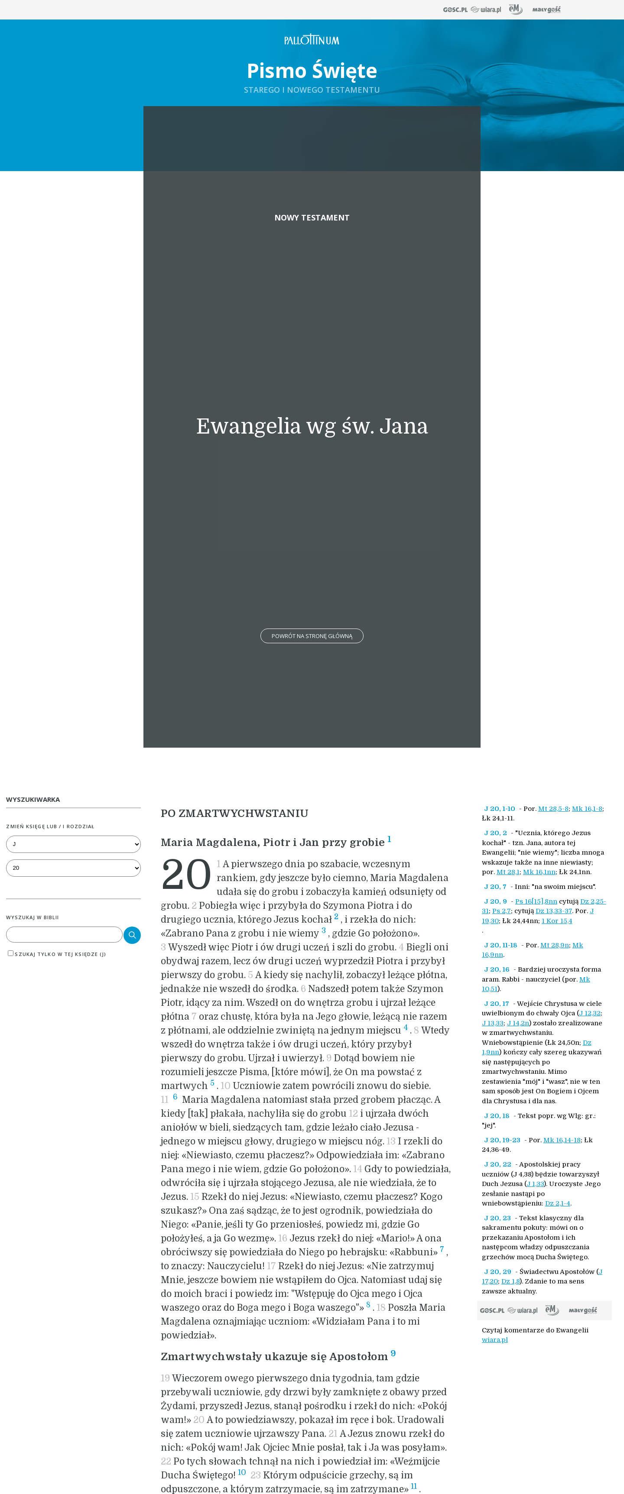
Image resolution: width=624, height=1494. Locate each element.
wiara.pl (495, 1340)
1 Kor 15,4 (557, 921)
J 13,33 (493, 1023)
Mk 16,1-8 (587, 809)
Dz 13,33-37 (554, 911)
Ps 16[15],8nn (536, 901)
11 (414, 1486)
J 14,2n (518, 1023)
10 (242, 1472)
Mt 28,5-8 (553, 809)
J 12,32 (590, 1013)
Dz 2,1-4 (557, 1203)
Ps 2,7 (501, 911)
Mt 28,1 (508, 872)
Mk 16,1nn (539, 872)
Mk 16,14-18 (562, 1140)
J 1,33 (535, 1184)
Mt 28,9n (554, 945)
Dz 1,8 (510, 1281)
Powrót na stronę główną (312, 636)
